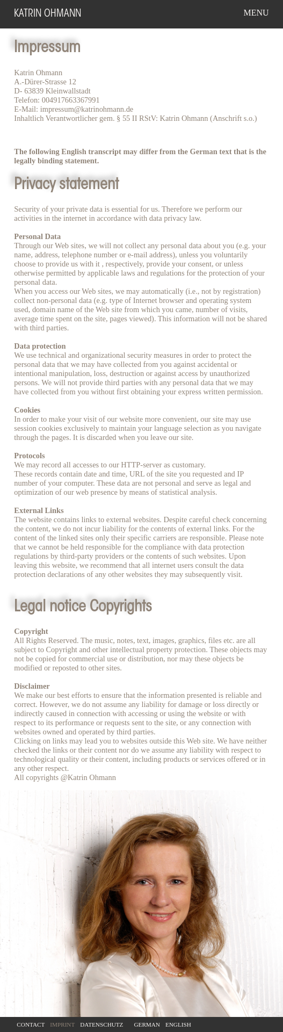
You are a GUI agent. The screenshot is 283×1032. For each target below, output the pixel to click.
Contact (31, 1024)
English (178, 1024)
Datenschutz (101, 1024)
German (146, 1024)
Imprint (62, 1024)
